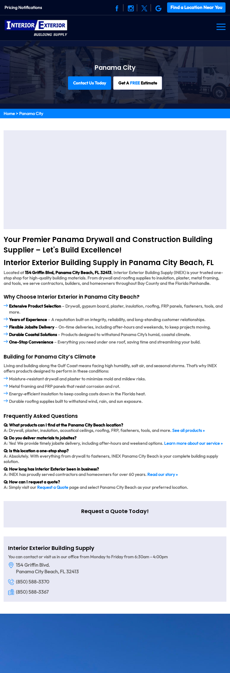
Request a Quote (52, 486)
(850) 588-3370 (32, 581)
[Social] (117, 7)
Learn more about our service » (193, 442)
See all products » (188, 429)
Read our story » (162, 474)
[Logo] (35, 27)
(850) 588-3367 (32, 591)
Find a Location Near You (196, 7)
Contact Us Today (89, 82)
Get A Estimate (138, 82)
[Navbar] (221, 26)
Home (9, 113)
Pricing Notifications (23, 7)
